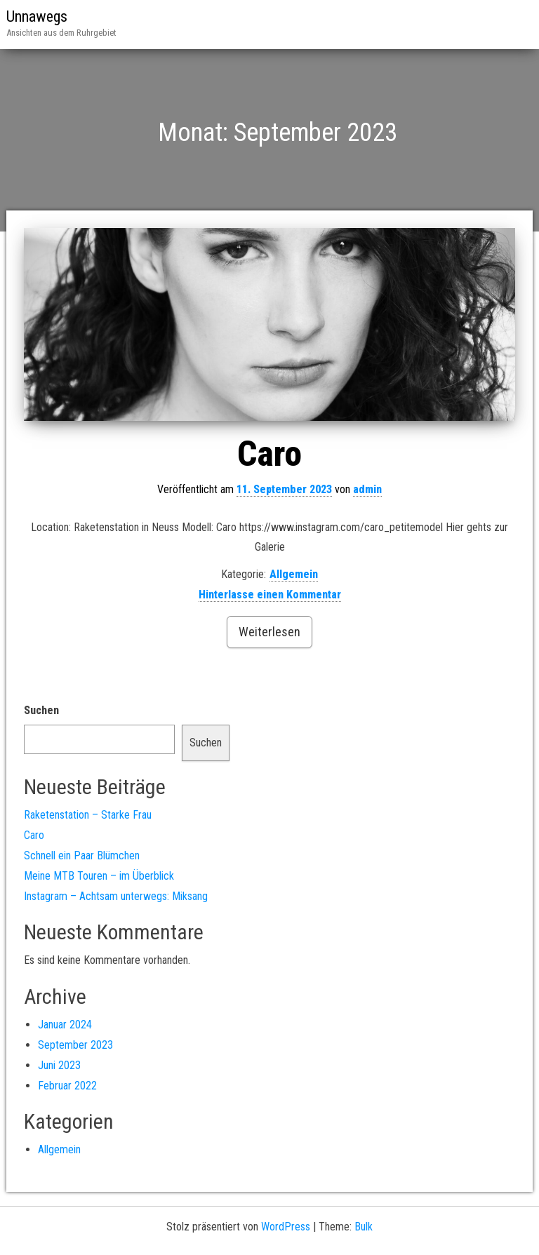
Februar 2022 (67, 1085)
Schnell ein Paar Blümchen (82, 855)
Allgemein (294, 574)
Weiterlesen (269, 631)
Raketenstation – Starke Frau (88, 814)
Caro (269, 454)
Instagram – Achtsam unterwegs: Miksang (116, 896)
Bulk (363, 1226)
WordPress (285, 1226)
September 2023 (75, 1045)
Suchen (41, 710)
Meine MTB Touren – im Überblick (99, 875)
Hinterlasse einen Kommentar (270, 594)
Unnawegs (36, 16)
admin (367, 489)
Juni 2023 (59, 1065)
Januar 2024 (65, 1024)
